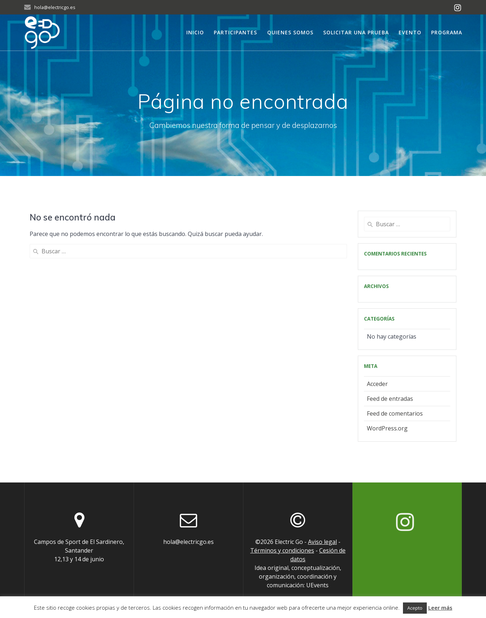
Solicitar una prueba (356, 32)
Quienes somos (290, 32)
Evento (410, 32)
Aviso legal (322, 542)
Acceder (377, 384)
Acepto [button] (414, 608)
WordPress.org (387, 428)
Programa (446, 32)
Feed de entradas (390, 399)
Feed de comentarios (395, 413)
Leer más (440, 607)
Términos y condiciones (282, 550)
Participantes (235, 32)
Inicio (195, 32)
